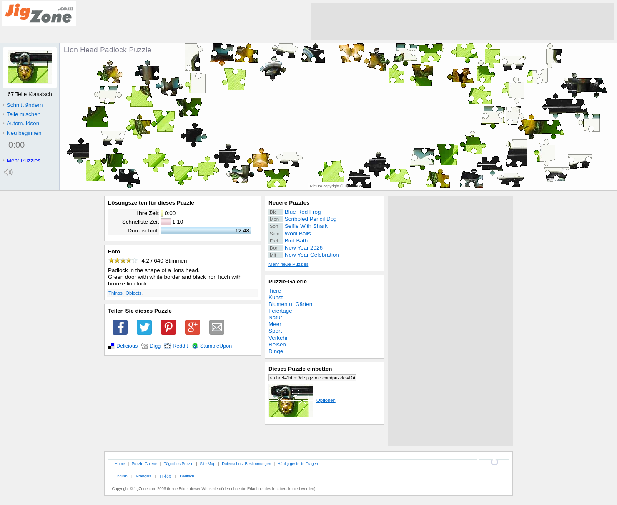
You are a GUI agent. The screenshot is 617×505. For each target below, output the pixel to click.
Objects (133, 292)
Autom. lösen (21, 123)
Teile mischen (21, 114)
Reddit (180, 346)
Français (143, 476)
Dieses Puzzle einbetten (300, 369)
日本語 (165, 476)
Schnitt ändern (23, 105)
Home (120, 463)
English (121, 476)
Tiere (274, 291)
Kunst (275, 297)
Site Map (207, 463)
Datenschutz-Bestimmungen (246, 463)
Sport (275, 331)
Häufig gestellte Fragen (298, 463)
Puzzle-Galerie (287, 281)
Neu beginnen (22, 133)
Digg (155, 346)
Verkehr (278, 338)
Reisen (277, 344)
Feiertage (280, 311)
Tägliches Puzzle (178, 463)
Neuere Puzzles (289, 202)
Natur (275, 317)
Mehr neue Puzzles (288, 264)
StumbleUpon (216, 346)
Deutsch (187, 476)
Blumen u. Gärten (290, 304)
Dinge (275, 351)
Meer (274, 324)
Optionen (302, 400)
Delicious (127, 346)
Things (115, 292)
